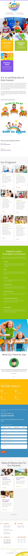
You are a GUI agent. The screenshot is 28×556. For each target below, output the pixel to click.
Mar (24, 540)
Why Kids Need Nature (20, 478)
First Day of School (6, 150)
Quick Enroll (14, 550)
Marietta (24, 427)
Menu (12, 548)
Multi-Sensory (7, 307)
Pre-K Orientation (5, 144)
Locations (6, 523)
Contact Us (7, 537)
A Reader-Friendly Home (6, 478)
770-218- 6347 (22, 14)
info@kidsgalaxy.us (7, 542)
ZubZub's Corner (24, 548)
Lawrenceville (16, 427)
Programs (3, 548)
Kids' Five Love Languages (6, 500)
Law (21, 540)
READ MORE (4, 487)
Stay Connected (22, 537)
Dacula (9, 427)
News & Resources (16, 548)
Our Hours (20, 523)
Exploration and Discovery (10, 298)
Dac (18, 540)
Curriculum (8, 548)
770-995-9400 (11, 14)
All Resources (14, 514)
